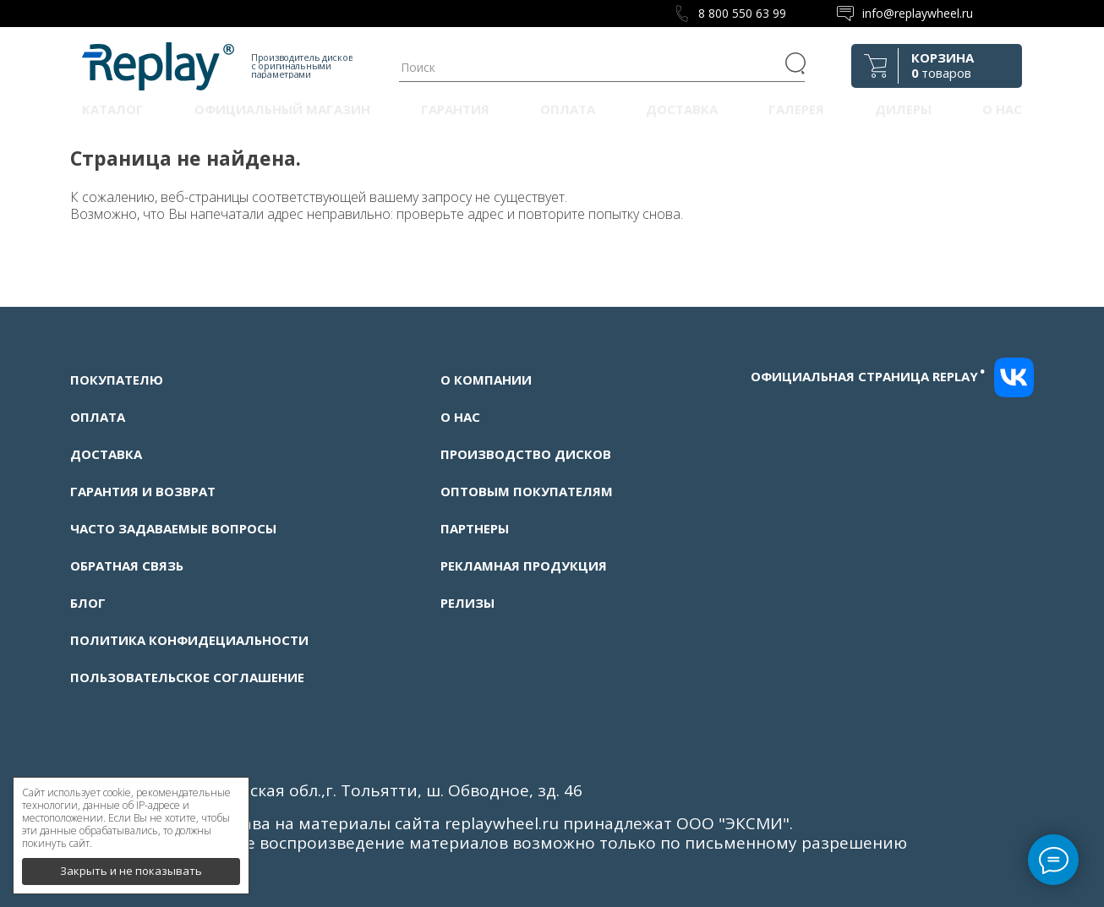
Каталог (113, 109)
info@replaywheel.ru (917, 13)
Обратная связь (126, 565)
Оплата (567, 109)
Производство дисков (525, 453)
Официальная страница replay (868, 376)
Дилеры (903, 109)
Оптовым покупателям (526, 491)
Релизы (467, 602)
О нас (1002, 109)
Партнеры (474, 528)
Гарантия (455, 109)
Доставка (682, 109)
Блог (88, 602)
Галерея (796, 109)
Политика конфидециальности (189, 639)
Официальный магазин (282, 109)
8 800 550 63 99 (742, 13)
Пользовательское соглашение (187, 677)
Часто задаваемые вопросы (173, 528)
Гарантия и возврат (143, 491)
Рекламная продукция (523, 565)
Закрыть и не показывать (131, 864)
